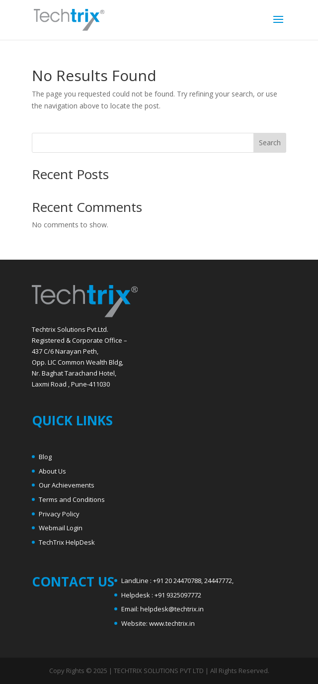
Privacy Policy (59, 513)
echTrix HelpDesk (68, 542)
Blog (45, 456)
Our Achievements (66, 485)
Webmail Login (60, 527)
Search (270, 142)
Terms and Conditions (72, 499)
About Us (52, 471)
